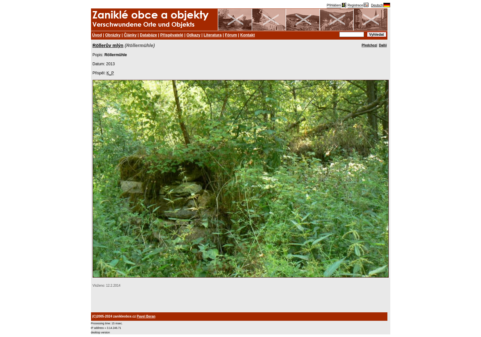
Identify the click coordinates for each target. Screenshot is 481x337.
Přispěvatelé (171, 35)
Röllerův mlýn (108, 45)
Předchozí (369, 45)
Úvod (97, 35)
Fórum (231, 35)
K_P (110, 73)
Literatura (213, 35)
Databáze (148, 35)
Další (383, 45)
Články (130, 35)
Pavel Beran (146, 316)
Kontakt (247, 35)
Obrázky (113, 35)
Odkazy (194, 35)
